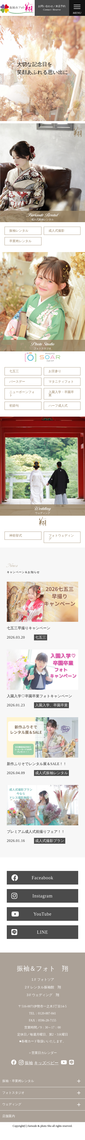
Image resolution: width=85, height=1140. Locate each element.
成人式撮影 (56, 230)
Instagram (32, 895)
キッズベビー (46, 1063)
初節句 (14, 405)
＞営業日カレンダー (42, 1053)
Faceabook (32, 877)
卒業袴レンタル (20, 241)
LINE (29, 932)
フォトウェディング (61, 537)
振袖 (29, 1063)
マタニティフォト (61, 381)
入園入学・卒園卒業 (61, 393)
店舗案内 (8, 1116)
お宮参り (55, 371)
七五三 (14, 371)
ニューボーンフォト (22, 393)
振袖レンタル (18, 230)
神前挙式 (15, 535)
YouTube (31, 914)
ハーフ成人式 (58, 405)
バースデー (17, 381)
